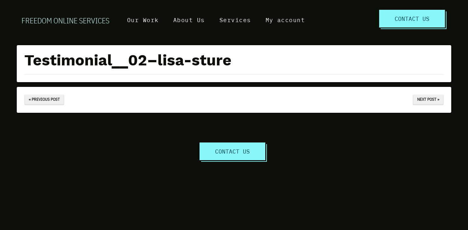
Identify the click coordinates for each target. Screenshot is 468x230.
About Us (189, 20)
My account (285, 20)
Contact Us (412, 18)
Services (235, 20)
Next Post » (428, 99)
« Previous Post (44, 99)
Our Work (143, 20)
